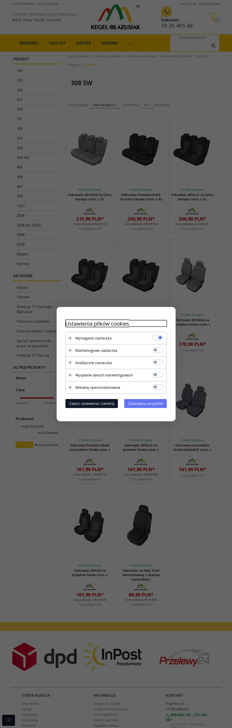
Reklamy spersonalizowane (97, 387)
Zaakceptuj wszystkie (145, 403)
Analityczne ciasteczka (93, 362)
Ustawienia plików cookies (97, 323)
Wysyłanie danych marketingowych (104, 374)
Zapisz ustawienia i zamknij (91, 403)
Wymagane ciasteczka (93, 337)
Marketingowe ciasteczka (96, 350)
